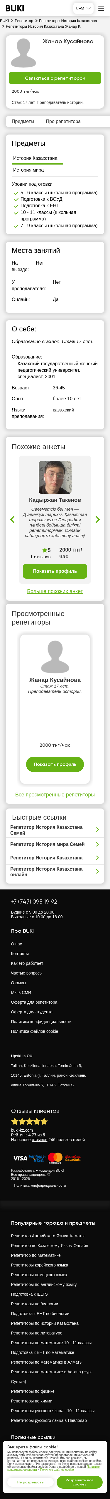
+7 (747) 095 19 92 (34, 901)
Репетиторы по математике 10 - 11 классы (51, 1342)
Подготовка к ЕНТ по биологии (40, 1313)
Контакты (20, 953)
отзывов (40, 1139)
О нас (16, 944)
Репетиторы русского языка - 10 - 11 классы (53, 1410)
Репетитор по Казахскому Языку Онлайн (49, 1245)
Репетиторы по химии (32, 1401)
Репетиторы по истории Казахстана (45, 1323)
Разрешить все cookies (80, 1482)
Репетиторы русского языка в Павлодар (49, 1420)
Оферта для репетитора (34, 1002)
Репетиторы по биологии (34, 1304)
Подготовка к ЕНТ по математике (42, 1352)
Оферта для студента (32, 1012)
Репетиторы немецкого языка (39, 1274)
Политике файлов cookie (57, 1469)
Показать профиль (55, 571)
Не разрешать (30, 1482)
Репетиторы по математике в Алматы (47, 1362)
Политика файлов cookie (34, 1031)
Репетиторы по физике (33, 1391)
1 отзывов (40, 556)
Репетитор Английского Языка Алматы (47, 1236)
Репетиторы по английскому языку (44, 1284)
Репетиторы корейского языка (39, 1265)
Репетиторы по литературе (36, 1333)
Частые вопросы (27, 973)
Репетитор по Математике (36, 1255)
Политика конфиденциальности (41, 1021)
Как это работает (27, 963)
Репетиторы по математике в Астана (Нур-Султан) (51, 1376)
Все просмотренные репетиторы (55, 795)
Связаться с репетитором (55, 78)
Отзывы (18, 982)
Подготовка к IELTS (29, 1294)
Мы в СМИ (21, 992)
